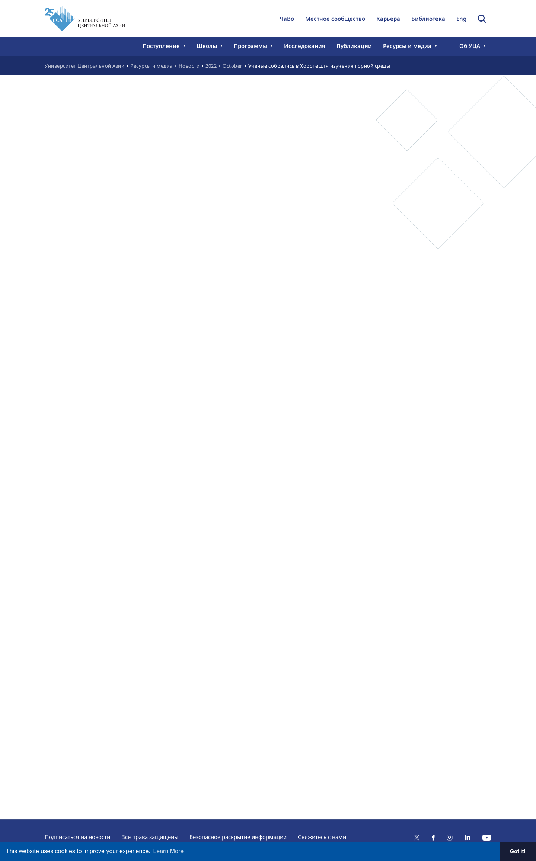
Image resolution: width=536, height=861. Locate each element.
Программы (250, 45)
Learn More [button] (168, 851)
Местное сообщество (335, 18)
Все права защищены (149, 837)
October (232, 66)
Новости (189, 66)
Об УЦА (469, 45)
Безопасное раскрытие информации (238, 837)
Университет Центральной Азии (84, 66)
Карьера (388, 18)
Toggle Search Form (481, 18)
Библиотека (428, 18)
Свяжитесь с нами (322, 837)
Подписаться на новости (77, 837)
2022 (211, 66)
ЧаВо (287, 18)
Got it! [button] (518, 851)
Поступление (161, 45)
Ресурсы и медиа (407, 45)
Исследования (304, 45)
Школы (207, 45)
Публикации (354, 45)
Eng (461, 18)
